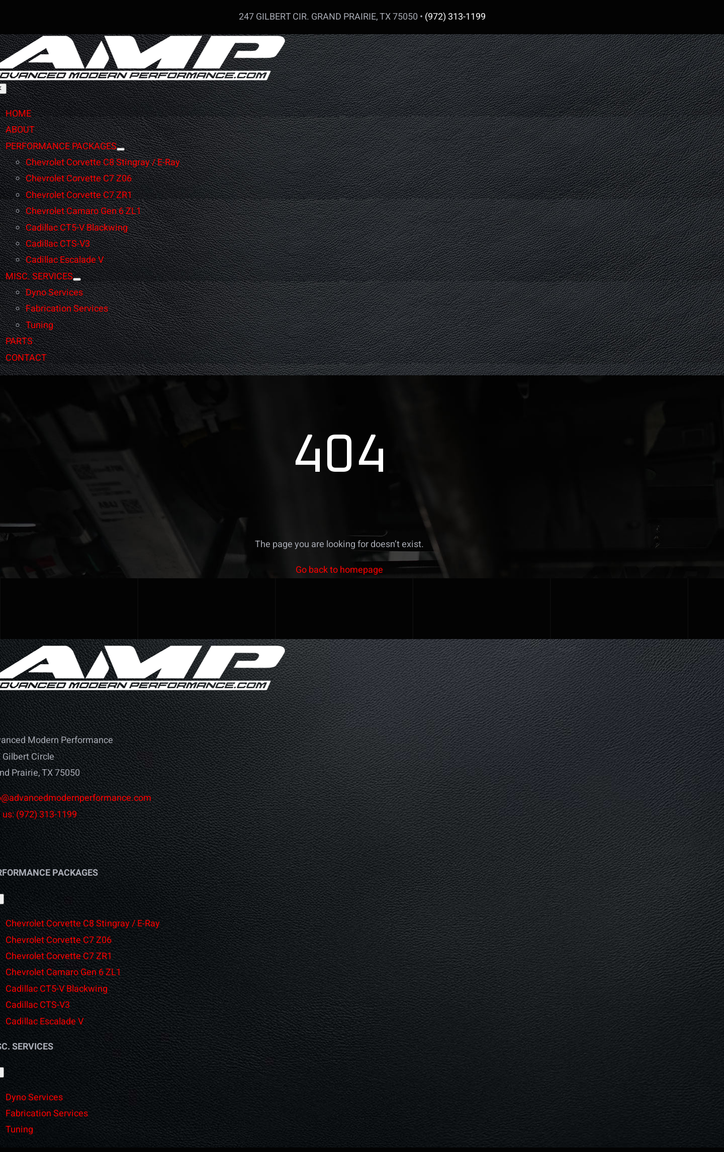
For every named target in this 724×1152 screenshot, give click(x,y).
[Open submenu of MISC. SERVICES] (77, 279)
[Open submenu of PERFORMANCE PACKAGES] (121, 149)
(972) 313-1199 (455, 17)
